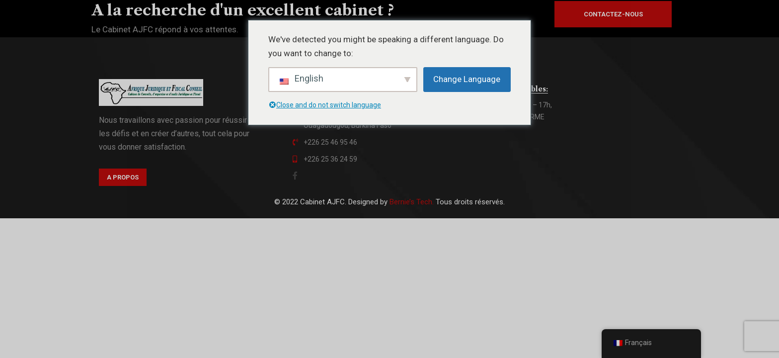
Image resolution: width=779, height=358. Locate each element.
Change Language (466, 79)
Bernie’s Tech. (412, 201)
